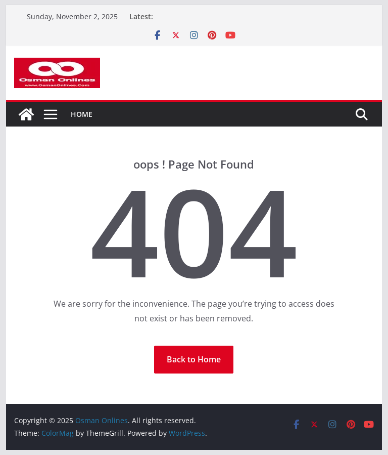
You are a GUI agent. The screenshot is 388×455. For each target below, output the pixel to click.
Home (81, 114)
